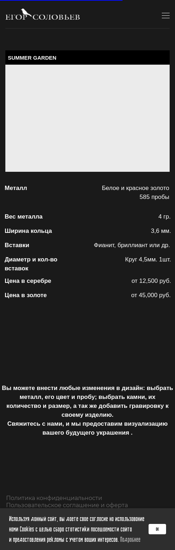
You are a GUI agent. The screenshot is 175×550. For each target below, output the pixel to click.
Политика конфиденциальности (54, 498)
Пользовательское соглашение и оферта (67, 505)
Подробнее (130, 539)
